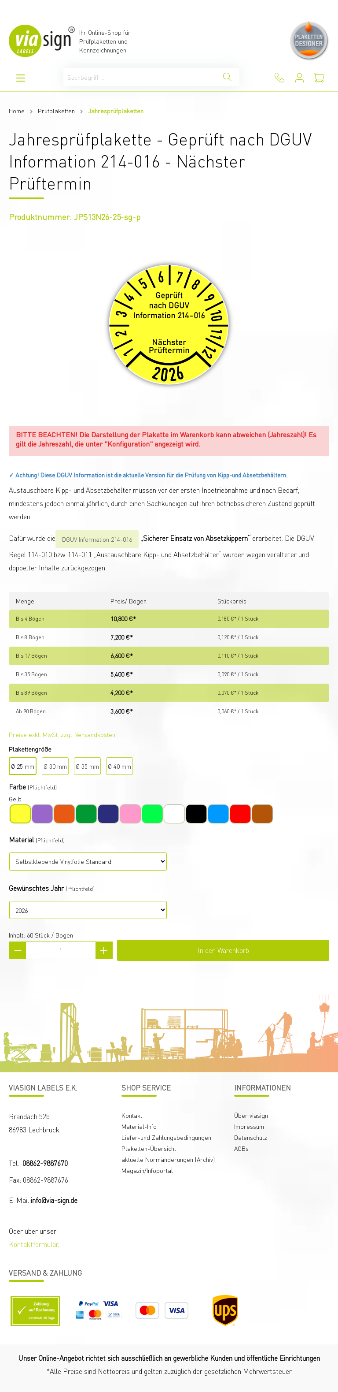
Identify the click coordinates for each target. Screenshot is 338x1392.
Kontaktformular (33, 1244)
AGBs (241, 1148)
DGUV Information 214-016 (97, 539)
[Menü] (21, 78)
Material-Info (139, 1126)
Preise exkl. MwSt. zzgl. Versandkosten (62, 734)
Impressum (249, 1126)
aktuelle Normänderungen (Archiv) (168, 1159)
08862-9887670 (45, 1163)
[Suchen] (227, 77)
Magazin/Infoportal (147, 1170)
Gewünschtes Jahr (36, 888)
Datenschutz (250, 1137)
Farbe (17, 786)
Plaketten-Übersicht (148, 1148)
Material (21, 839)
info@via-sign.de (54, 1200)
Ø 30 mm (55, 766)
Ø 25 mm (22, 766)
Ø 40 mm (119, 766)
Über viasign (251, 1115)
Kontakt (131, 1115)
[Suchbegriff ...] (139, 77)
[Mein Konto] (299, 77)
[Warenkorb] (319, 77)
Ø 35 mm (87, 766)
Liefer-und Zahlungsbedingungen (166, 1137)
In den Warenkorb (223, 950)
